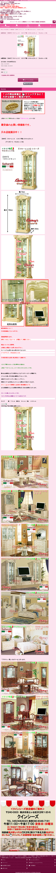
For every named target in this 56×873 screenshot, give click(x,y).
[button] (1, 21)
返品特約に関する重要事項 (7, 75)
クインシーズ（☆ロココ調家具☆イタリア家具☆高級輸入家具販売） (28, 21)
